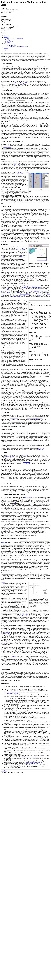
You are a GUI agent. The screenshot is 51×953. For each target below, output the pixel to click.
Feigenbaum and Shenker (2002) (36, 541)
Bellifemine (14, 418)
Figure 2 (28, 276)
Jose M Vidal (4, 771)
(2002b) (9, 147)
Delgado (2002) (41, 295)
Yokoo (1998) (4, 291)
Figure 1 (19, 173)
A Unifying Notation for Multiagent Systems (17, 46)
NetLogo (22, 82)
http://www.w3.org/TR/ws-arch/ (11, 693)
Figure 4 (3, 582)
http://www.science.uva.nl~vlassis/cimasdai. (32, 756)
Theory (8, 42)
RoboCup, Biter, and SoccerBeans (15, 38)
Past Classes (6, 37)
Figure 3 (20, 278)
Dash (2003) (24, 541)
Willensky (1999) (20, 249)
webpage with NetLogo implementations (31, 287)
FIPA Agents (10, 41)
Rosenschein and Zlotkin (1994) (38, 291)
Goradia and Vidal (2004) (22, 172)
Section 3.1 (41, 449)
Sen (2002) (22, 295)
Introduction (6, 35)
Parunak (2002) (25, 294)
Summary (6, 48)
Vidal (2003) (22, 615)
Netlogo (8, 39)
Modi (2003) (7, 290)
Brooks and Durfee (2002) (13, 296)
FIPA (26, 82)
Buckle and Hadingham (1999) (34, 418)
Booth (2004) (14, 503)
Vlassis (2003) (26, 462)
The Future (6, 44)
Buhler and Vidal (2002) (19, 165)
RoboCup (17, 82)
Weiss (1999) (11, 100)
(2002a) (5, 147)
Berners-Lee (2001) (30, 497)
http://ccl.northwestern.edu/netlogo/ (34, 762)
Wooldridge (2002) (20, 100)
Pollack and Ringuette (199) (12, 292)
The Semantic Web (11, 45)
